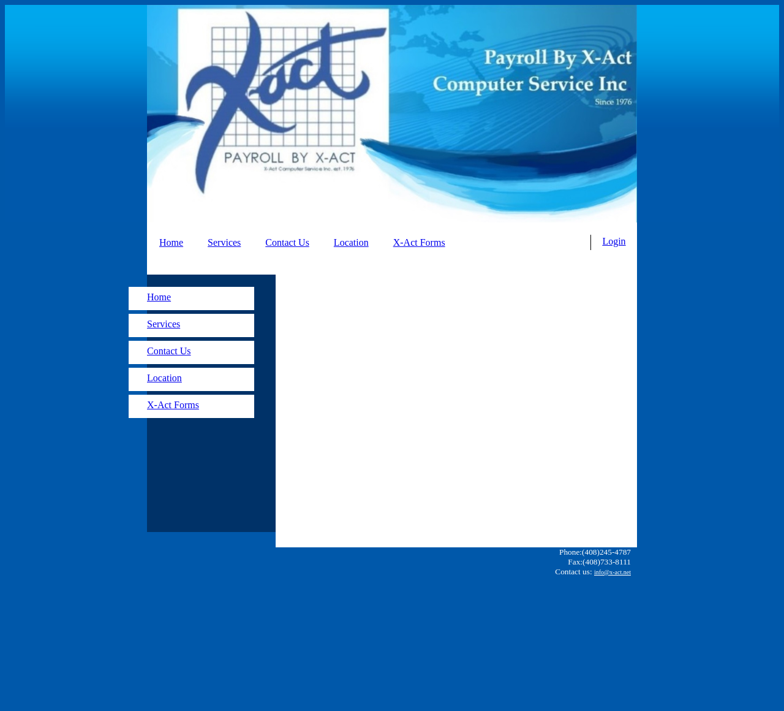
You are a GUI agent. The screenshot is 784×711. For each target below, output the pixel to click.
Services (224, 242)
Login (613, 241)
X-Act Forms (419, 242)
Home (171, 242)
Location (351, 242)
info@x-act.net (612, 572)
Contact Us (287, 242)
